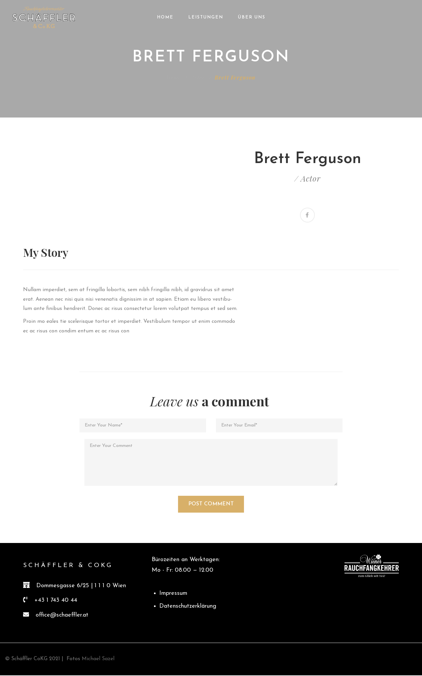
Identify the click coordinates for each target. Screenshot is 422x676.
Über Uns (251, 17)
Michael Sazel (97, 659)
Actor (198, 77)
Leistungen (205, 17)
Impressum (173, 594)
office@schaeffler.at (62, 616)
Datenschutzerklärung (187, 607)
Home (165, 17)
